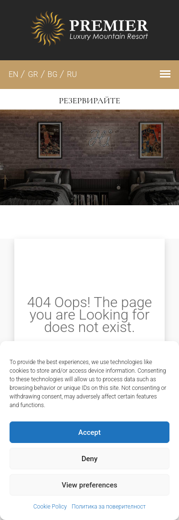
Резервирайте (89, 100)
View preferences (89, 485)
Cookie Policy (50, 506)
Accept (89, 432)
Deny (90, 458)
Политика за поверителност (109, 506)
